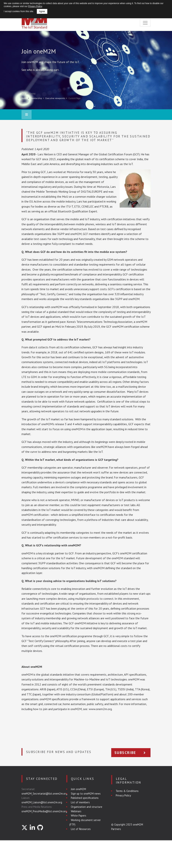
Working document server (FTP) (85, 822)
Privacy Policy (123, 795)
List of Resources (81, 829)
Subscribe (130, 752)
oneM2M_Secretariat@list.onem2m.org (44, 793)
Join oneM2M (78, 789)
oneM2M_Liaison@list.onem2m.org (42, 802)
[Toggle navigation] (145, 22)
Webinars (76, 811)
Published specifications (85, 798)
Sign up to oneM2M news (86, 793)
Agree (42, 11)
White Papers (78, 815)
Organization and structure (86, 807)
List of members (80, 802)
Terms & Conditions (127, 791)
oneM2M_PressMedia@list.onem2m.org (44, 811)
